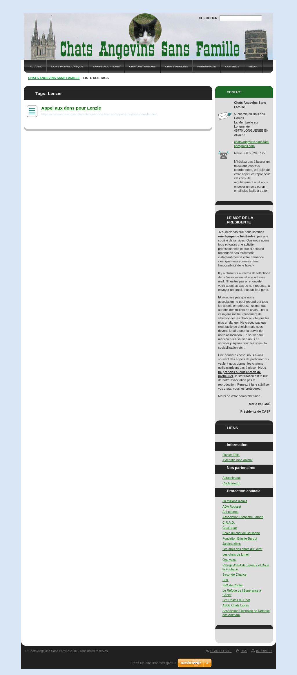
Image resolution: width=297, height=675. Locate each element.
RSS (244, 651)
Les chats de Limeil (235, 554)
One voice (229, 559)
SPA (225, 580)
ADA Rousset (231, 506)
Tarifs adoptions (106, 66)
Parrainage (206, 66)
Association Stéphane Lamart (242, 517)
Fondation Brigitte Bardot (239, 538)
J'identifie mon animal (237, 460)
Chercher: (208, 18)
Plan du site (221, 651)
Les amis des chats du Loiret (242, 549)
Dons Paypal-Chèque (67, 66)
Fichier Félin (231, 454)
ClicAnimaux (231, 483)
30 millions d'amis (234, 501)
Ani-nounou (230, 511)
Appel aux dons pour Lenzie (71, 107)
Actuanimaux (231, 477)
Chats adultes (176, 66)
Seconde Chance (234, 574)
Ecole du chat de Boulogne (241, 533)
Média (253, 66)
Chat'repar (229, 527)
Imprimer (264, 651)
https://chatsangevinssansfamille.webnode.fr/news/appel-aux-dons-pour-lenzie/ (99, 114)
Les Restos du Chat (236, 600)
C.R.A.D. (228, 522)
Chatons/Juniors (142, 66)
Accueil (36, 66)
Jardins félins (231, 543)
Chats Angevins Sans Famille (54, 78)
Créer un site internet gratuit (153, 663)
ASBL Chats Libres (235, 605)
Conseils (232, 66)
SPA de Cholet (232, 585)
